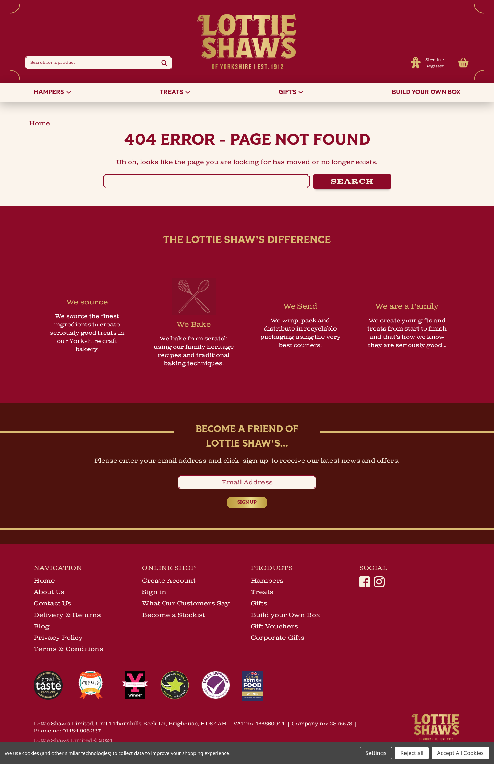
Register (434, 66)
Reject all (411, 753)
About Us (49, 593)
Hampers (52, 94)
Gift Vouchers (274, 627)
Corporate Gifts (277, 639)
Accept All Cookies (460, 753)
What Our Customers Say (186, 604)
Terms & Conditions (68, 650)
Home (44, 582)
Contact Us (52, 604)
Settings (375, 753)
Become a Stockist (173, 616)
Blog (41, 627)
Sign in (432, 60)
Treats (175, 94)
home (39, 124)
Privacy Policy (58, 639)
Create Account (169, 582)
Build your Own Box (426, 94)
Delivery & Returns (67, 616)
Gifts (291, 94)
